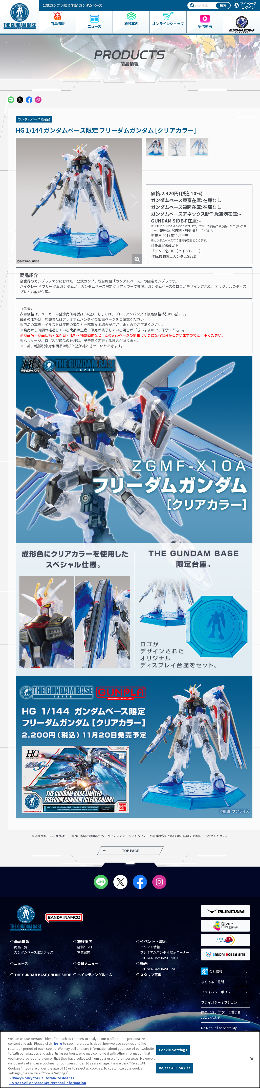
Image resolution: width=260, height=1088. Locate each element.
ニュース (21, 963)
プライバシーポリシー (217, 992)
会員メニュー (88, 963)
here (58, 1043)
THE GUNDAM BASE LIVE (158, 969)
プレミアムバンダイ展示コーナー (164, 953)
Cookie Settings (173, 1050)
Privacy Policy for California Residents (41, 1078)
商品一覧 (20, 947)
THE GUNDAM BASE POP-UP (161, 958)
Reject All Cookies (174, 1067)
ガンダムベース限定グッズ (33, 953)
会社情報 (211, 971)
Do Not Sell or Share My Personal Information (219, 1030)
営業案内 (83, 953)
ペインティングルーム (96, 975)
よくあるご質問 (212, 981)
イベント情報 (150, 947)
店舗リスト (85, 947)
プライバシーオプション (219, 1002)
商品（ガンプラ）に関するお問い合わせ (221, 1015)
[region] (130, 1059)
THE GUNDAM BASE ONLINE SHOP (39, 976)
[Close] (251, 1058)
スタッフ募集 (151, 975)
